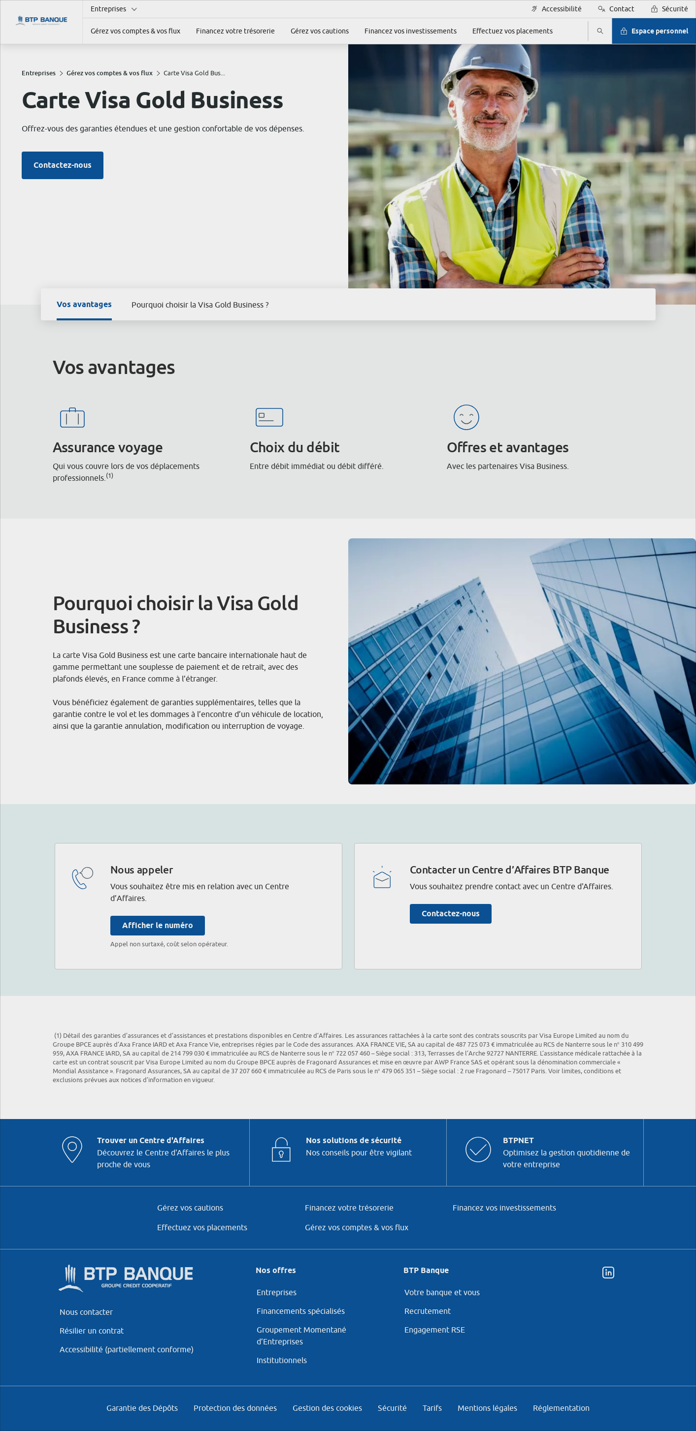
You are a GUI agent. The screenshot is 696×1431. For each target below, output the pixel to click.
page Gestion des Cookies (299, 798)
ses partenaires (335, 632)
